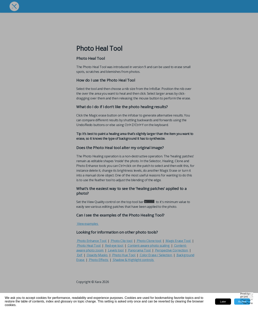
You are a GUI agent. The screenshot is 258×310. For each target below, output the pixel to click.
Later (223, 301)
